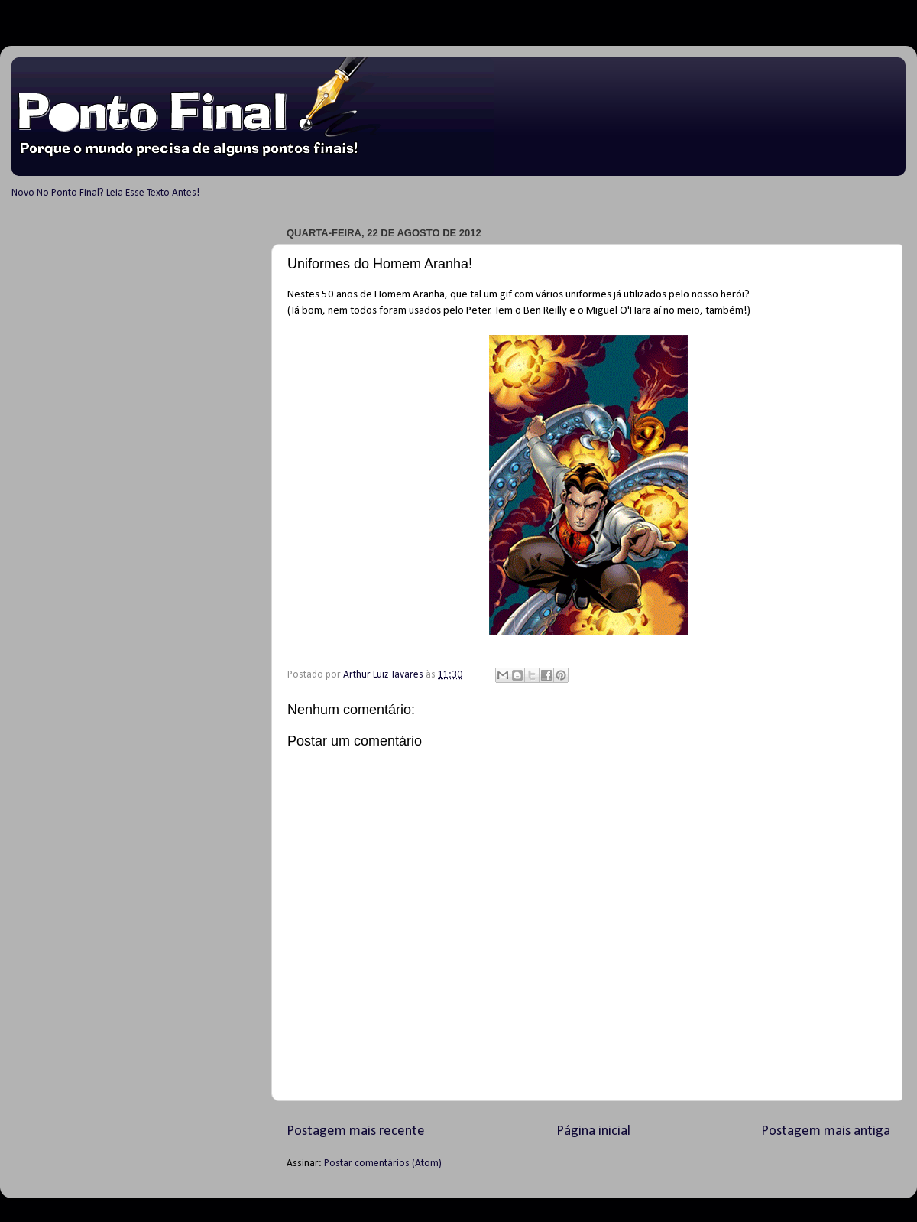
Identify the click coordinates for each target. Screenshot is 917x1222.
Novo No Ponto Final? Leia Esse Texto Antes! (105, 193)
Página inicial (593, 1131)
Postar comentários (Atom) (383, 1163)
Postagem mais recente (356, 1131)
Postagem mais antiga (825, 1131)
